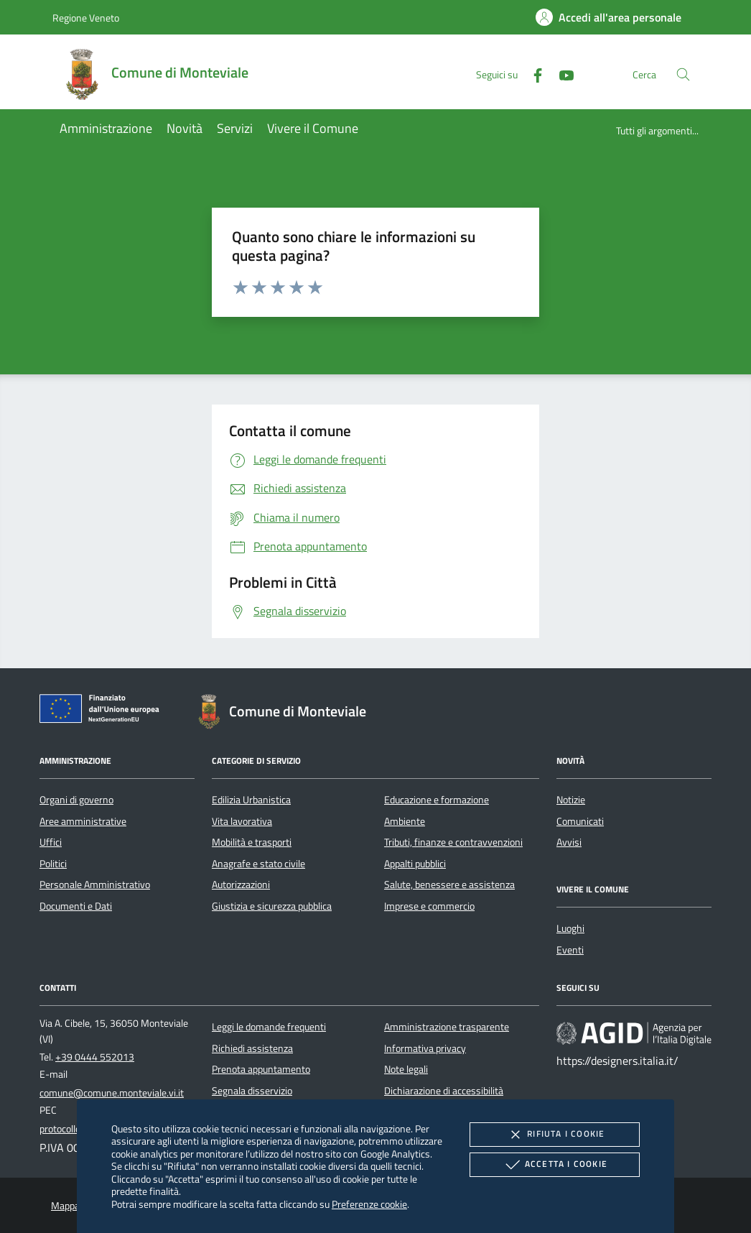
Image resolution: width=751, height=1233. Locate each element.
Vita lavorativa (242, 821)
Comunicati (580, 821)
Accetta (554, 1164)
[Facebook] (532, 73)
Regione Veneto (85, 17)
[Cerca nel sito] (683, 74)
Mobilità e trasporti (251, 842)
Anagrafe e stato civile (258, 864)
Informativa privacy (425, 1048)
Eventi (570, 950)
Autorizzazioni (241, 884)
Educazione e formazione (436, 800)
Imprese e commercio (429, 906)
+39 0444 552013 (94, 1057)
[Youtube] (560, 73)
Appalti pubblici (415, 864)
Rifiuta (554, 1134)
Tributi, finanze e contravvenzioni (453, 842)
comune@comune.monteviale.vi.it (111, 1093)
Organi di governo (76, 800)
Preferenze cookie (369, 1203)
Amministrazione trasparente (446, 1027)
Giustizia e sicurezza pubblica (272, 906)
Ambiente (404, 821)
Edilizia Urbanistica (251, 800)
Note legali (406, 1069)
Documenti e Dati (75, 906)
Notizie (570, 800)
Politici (53, 864)
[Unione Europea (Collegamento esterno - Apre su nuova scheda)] (103, 711)
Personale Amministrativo (94, 884)
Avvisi (569, 842)
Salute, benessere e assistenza (449, 884)
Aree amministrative (82, 821)
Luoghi (570, 928)
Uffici (50, 842)
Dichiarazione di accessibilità (443, 1091)
